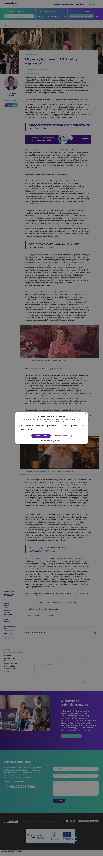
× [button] (85, 414)
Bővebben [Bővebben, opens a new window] (63, 421)
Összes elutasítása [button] (61, 436)
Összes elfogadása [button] (41, 436)
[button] (51, 441)
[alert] (51, 428)
